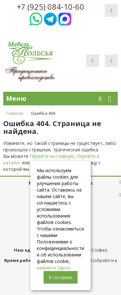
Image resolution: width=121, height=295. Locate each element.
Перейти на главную (52, 156)
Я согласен (60, 277)
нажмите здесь (53, 268)
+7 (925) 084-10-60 (50, 6)
